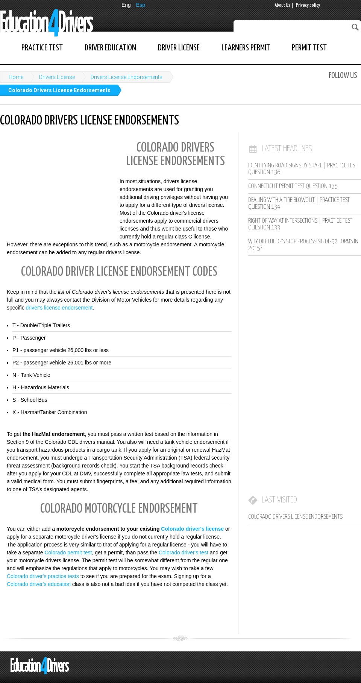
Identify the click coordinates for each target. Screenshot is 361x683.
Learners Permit (245, 48)
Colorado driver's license (192, 529)
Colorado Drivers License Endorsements (59, 90)
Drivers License (57, 77)
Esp (140, 5)
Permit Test (309, 48)
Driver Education (110, 48)
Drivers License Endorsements (126, 77)
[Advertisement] (56, 186)
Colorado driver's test (183, 552)
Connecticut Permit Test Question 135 (293, 186)
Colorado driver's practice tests (43, 576)
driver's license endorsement (59, 308)
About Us (282, 5)
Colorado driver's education (39, 584)
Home (16, 77)
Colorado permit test (68, 552)
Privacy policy (308, 5)
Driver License (179, 48)
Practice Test (42, 48)
